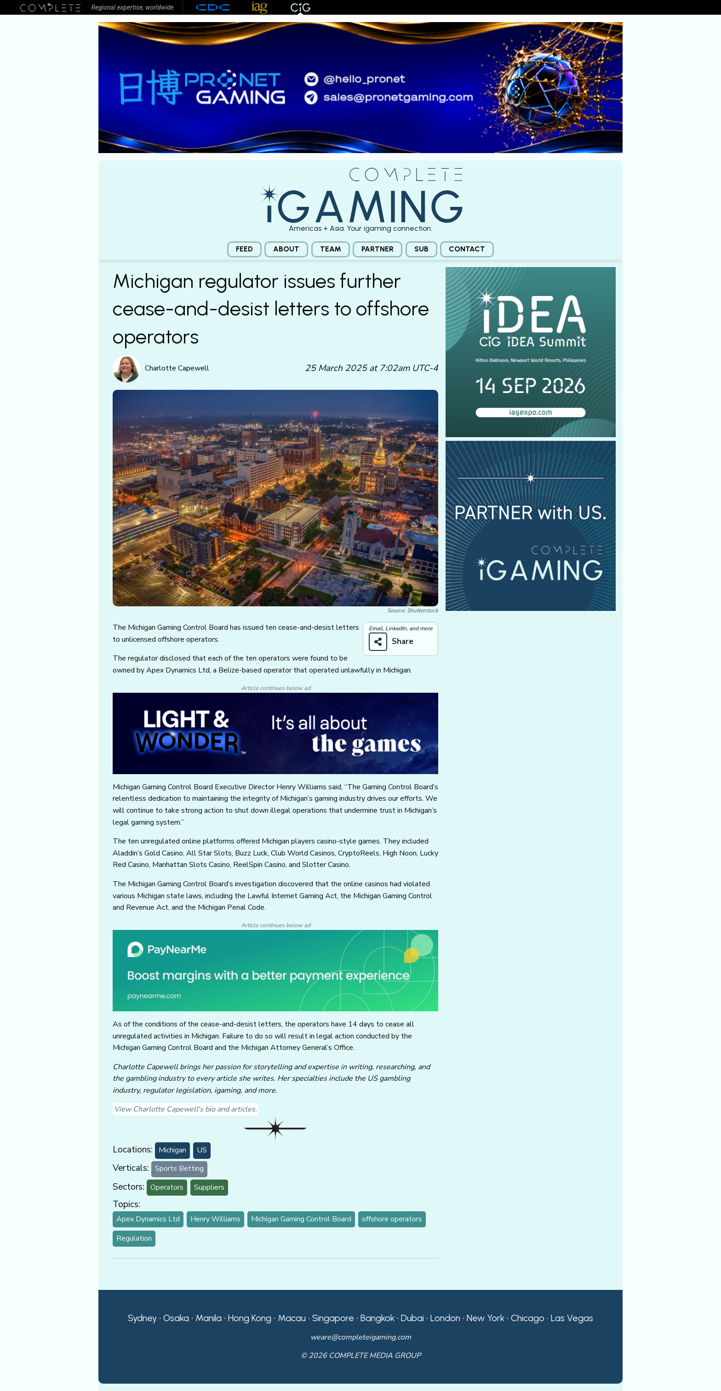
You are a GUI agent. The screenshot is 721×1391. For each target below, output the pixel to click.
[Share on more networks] (394, 642)
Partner (377, 249)
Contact (467, 249)
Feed (244, 249)
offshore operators (392, 1219)
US (202, 1150)
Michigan (172, 1150)
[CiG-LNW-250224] (275, 733)
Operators (166, 1187)
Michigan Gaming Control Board (301, 1219)
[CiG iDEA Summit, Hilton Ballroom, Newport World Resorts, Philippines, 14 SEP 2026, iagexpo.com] (531, 351)
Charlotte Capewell (177, 368)
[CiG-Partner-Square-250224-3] (531, 525)
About (286, 249)
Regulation (134, 1238)
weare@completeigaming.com (360, 1337)
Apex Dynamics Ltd (148, 1219)
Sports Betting (179, 1168)
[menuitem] (244, 249)
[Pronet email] (360, 87)
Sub (421, 249)
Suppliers (209, 1187)
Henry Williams (215, 1219)
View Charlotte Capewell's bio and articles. (185, 1109)
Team (330, 249)
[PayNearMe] (275, 970)
